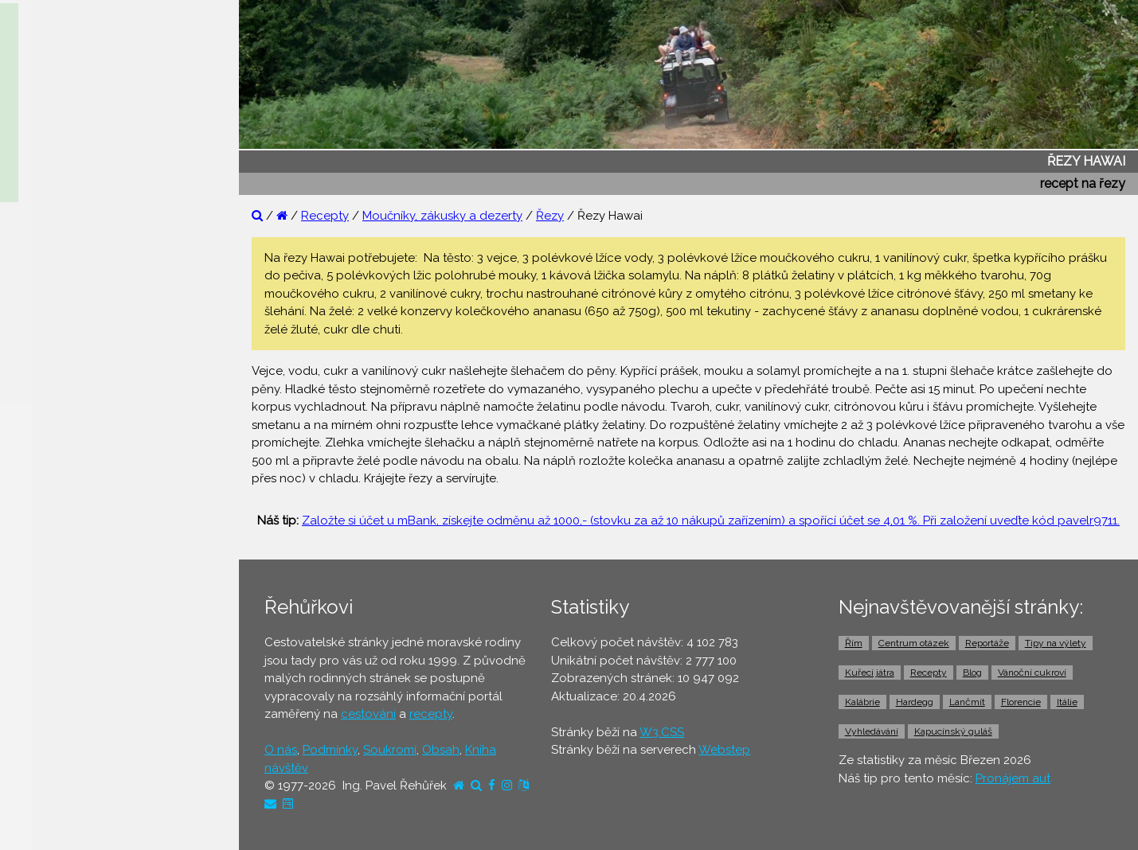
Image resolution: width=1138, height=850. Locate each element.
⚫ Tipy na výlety (64, 313)
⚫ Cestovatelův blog (78, 344)
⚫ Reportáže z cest (73, 252)
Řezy (550, 216)
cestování (368, 714)
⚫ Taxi (36, 650)
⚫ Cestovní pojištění (75, 496)
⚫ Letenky (47, 528)
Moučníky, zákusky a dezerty (442, 216)
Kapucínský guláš (953, 731)
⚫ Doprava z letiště (73, 619)
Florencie (1021, 702)
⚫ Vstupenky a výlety (78, 711)
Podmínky (330, 750)
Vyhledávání (871, 731)
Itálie (1067, 702)
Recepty (325, 216)
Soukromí (389, 750)
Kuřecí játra (869, 672)
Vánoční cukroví (1032, 672)
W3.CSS (661, 732)
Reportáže (987, 643)
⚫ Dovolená (53, 435)
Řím (853, 643)
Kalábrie (862, 702)
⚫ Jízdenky (50, 558)
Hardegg (914, 702)
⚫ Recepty (49, 375)
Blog (972, 672)
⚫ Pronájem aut (62, 680)
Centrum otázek (913, 643)
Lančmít (967, 702)
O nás (280, 750)
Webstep (724, 750)
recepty (430, 714)
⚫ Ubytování (54, 466)
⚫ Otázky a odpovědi (80, 282)
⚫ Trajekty (47, 589)
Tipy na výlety (1055, 643)
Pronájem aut (1013, 778)
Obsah (441, 750)
